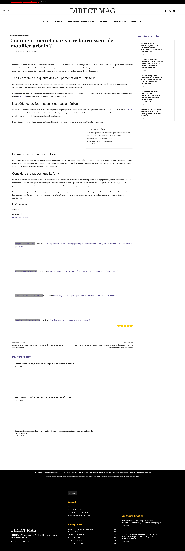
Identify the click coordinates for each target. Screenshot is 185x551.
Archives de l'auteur (20, 217)
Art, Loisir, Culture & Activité (26, 271)
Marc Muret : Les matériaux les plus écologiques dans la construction (38, 346)
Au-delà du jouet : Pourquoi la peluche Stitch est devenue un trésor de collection (85, 295)
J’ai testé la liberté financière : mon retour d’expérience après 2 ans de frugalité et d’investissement (151, 64)
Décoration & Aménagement (19, 35)
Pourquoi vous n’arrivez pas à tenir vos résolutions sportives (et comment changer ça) (151, 48)
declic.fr (129, 110)
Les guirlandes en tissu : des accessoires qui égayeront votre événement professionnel (104, 346)
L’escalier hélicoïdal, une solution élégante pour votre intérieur (44, 364)
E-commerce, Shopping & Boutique (29, 295)
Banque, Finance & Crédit (25, 243)
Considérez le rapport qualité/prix (100, 141)
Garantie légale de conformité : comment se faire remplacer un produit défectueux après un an (151, 80)
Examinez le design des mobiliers (100, 138)
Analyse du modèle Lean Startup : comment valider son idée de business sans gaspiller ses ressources (150, 97)
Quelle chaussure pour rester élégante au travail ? (70, 320)
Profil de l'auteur (101, 144)
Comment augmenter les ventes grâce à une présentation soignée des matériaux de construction (54, 432)
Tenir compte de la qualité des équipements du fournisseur (109, 133)
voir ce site (22, 96)
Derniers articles (102, 146)
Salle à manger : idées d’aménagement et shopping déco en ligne (45, 397)
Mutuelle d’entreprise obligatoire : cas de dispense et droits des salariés (150, 113)
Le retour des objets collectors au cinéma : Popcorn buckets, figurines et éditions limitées (83, 271)
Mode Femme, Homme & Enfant (27, 320)
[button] (179, 11)
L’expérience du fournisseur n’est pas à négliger (105, 135)
